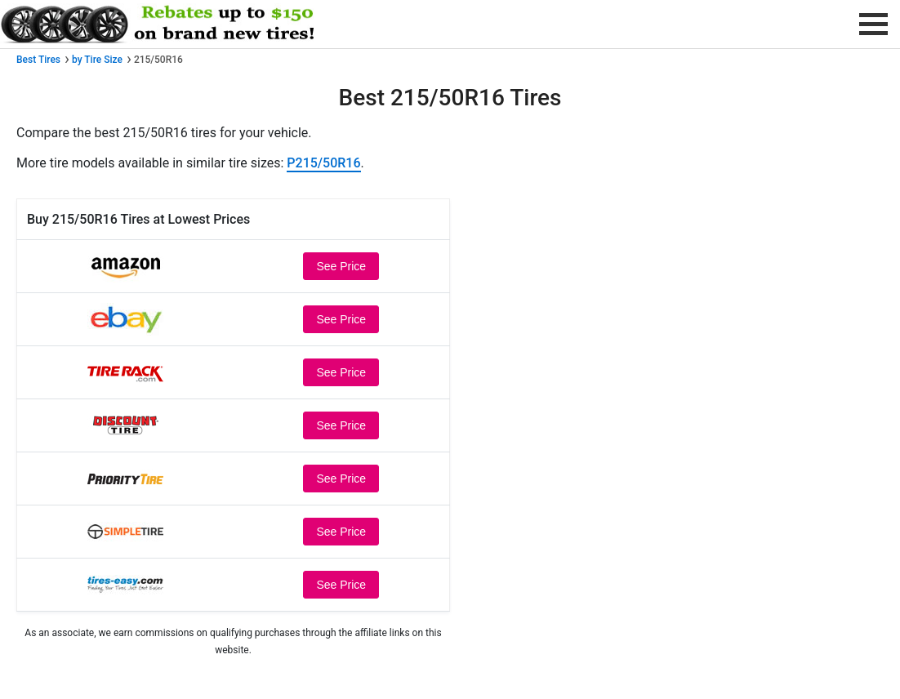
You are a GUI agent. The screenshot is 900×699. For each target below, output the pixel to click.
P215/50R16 (323, 163)
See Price (341, 266)
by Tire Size (97, 59)
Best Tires (38, 59)
